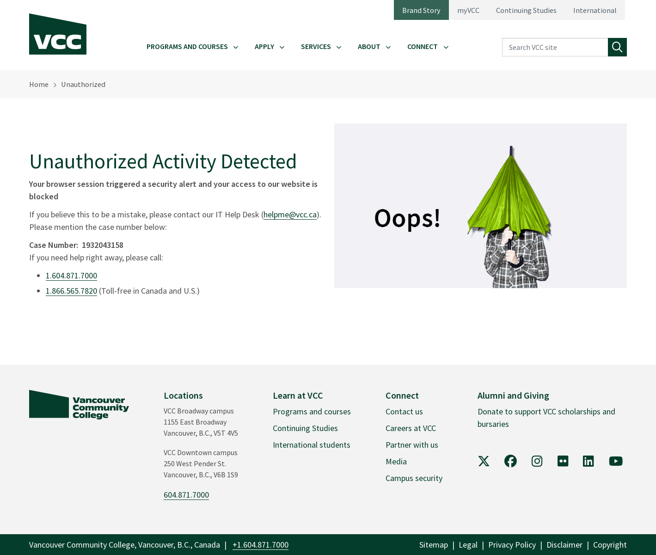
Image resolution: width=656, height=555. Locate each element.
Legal (468, 544)
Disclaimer (564, 544)
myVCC (468, 10)
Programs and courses (312, 411)
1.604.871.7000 (71, 275)
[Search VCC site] (555, 47)
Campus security (414, 478)
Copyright (610, 544)
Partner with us (412, 444)
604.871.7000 (186, 494)
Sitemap (433, 544)
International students (311, 444)
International (595, 10)
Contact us (404, 411)
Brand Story (421, 10)
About (369, 46)
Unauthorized (83, 84)
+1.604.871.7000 (260, 544)
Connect (422, 46)
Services (316, 46)
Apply (264, 46)
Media (396, 461)
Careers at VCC (411, 428)
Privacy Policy (512, 544)
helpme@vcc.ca (290, 214)
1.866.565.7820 (71, 290)
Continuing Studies (526, 10)
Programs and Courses (187, 46)
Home (39, 84)
